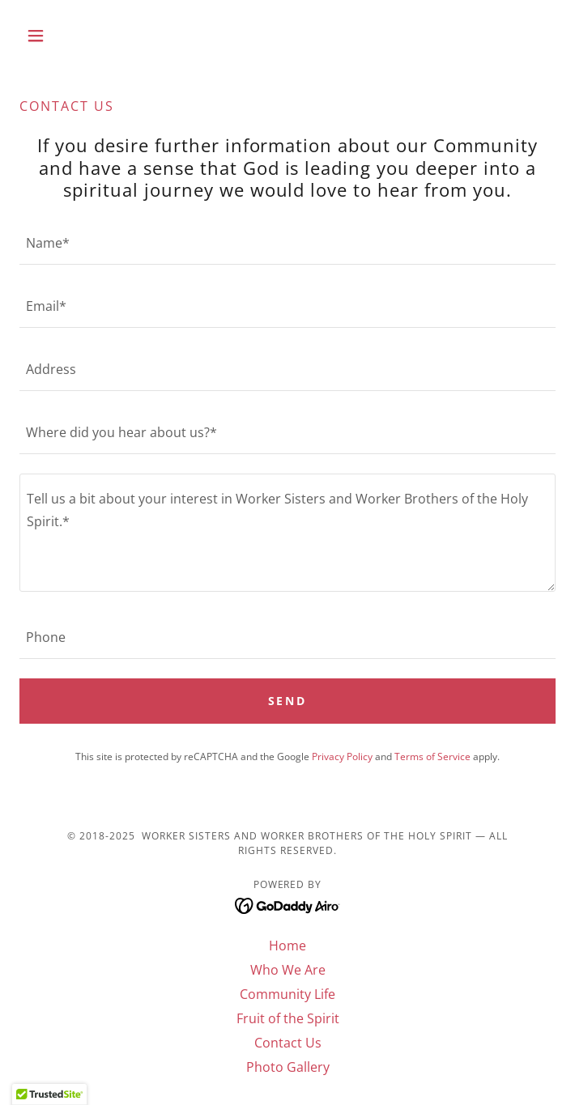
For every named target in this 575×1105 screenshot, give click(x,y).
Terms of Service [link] (432, 756)
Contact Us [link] (288, 1043)
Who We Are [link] (288, 970)
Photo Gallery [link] (288, 1067)
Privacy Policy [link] (342, 756)
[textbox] (287, 243)
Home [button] (287, 945)
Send (288, 700)
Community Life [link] (287, 994)
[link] (288, 904)
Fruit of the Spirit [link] (287, 1018)
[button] (59, 35)
